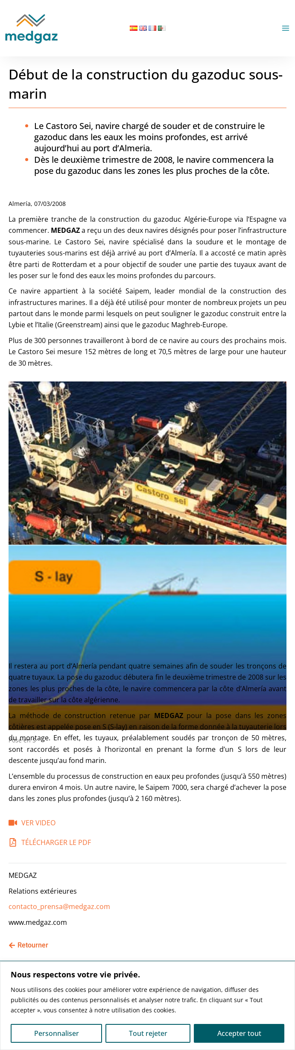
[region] (147, 1006)
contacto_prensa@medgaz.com (59, 906)
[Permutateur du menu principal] (285, 28)
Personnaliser (56, 1033)
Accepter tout (239, 1033)
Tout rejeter (148, 1033)
